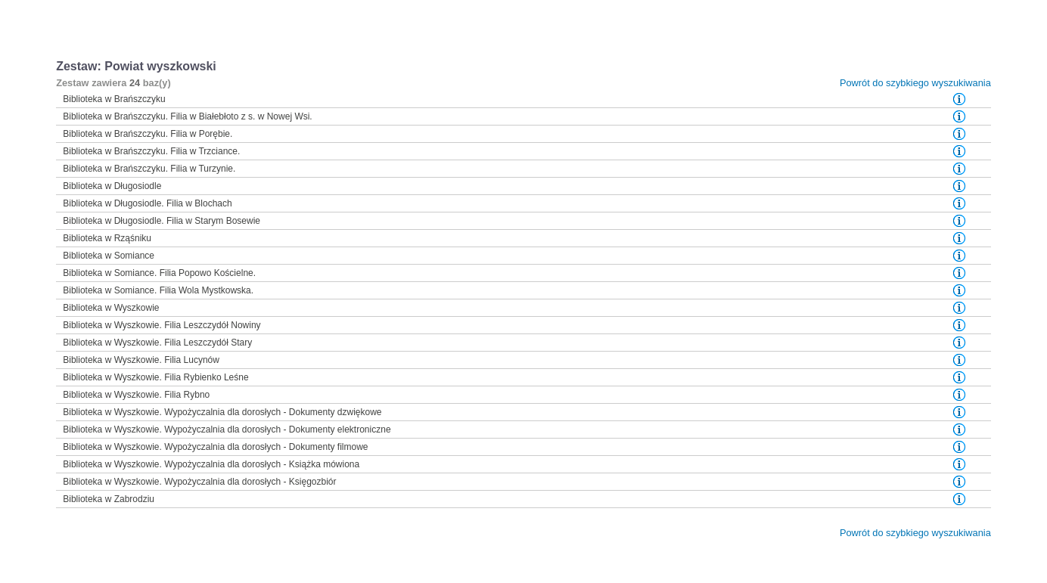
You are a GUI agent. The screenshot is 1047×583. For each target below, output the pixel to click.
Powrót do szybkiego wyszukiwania (915, 82)
